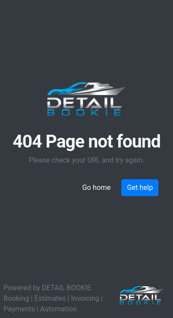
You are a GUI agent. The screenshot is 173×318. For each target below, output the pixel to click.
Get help (140, 187)
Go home (96, 187)
